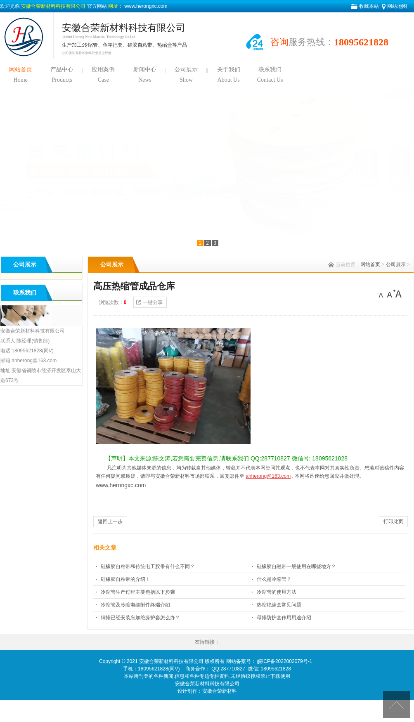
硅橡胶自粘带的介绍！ (125, 579)
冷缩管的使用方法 (276, 592)
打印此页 (393, 521)
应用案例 (103, 69)
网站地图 (397, 6)
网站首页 (20, 69)
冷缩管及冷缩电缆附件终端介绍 (135, 605)
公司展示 (186, 69)
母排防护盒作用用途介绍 (284, 618)
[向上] (396, 704)
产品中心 (61, 69)
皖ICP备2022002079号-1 (284, 661)
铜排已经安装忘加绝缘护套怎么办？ (140, 618)
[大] (397, 294)
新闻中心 (144, 69)
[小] (381, 294)
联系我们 (270, 69)
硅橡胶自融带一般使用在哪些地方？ (296, 566)
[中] (389, 294)
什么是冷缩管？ (274, 579)
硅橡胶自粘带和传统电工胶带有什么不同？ (148, 566)
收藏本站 (369, 6)
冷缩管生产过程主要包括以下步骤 (138, 592)
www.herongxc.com (145, 6)
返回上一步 (110, 521)
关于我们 (228, 69)
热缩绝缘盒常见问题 (279, 605)
